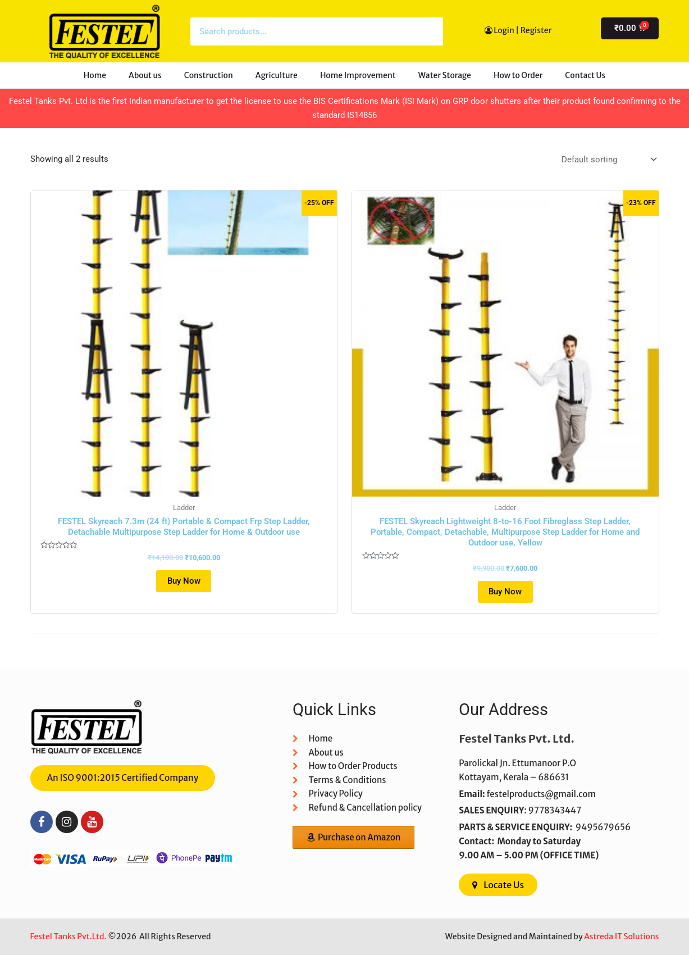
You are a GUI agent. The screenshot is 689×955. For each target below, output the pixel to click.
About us (145, 75)
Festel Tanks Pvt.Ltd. (68, 936)
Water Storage (444, 75)
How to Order (518, 75)
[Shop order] (608, 160)
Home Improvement (358, 75)
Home (95, 75)
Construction (208, 75)
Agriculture (276, 75)
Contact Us (585, 75)
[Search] (429, 31)
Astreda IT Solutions (621, 936)
